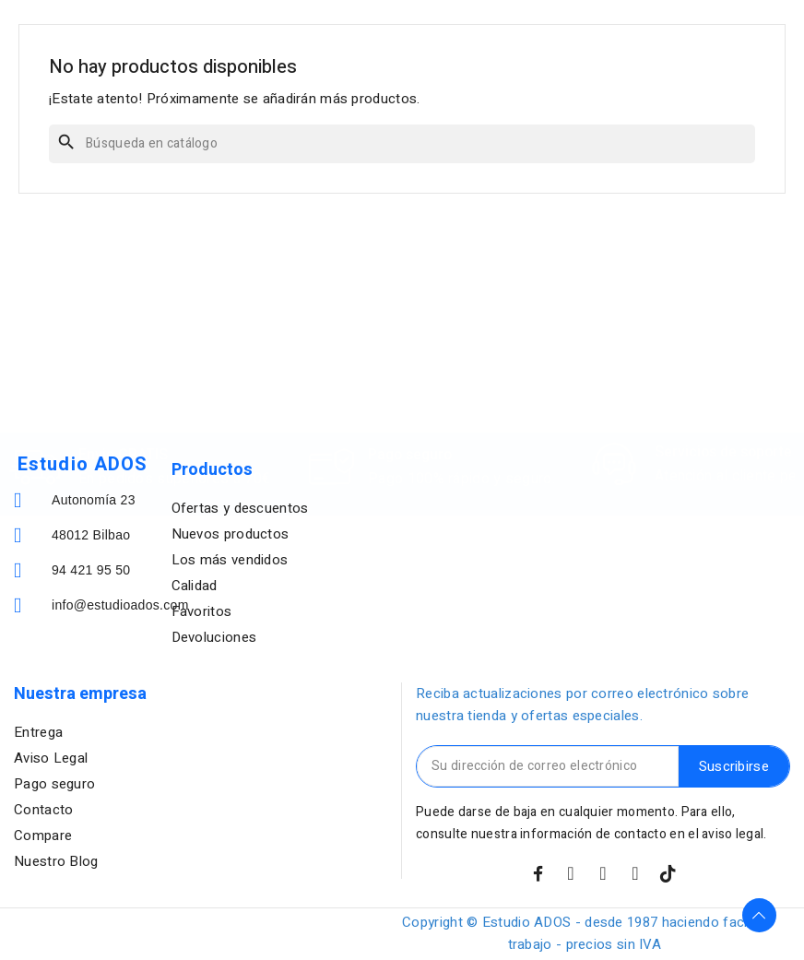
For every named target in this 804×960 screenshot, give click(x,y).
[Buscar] (402, 143)
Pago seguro (410, 372)
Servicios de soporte (723, 370)
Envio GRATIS (123, 372)
